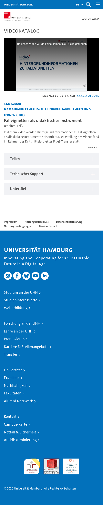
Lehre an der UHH (18, 331)
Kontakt (10, 416)
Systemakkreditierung (91, 461)
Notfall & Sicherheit (20, 432)
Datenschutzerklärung (69, 222)
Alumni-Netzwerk (18, 401)
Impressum (10, 222)
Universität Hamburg (19, 4)
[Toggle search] (88, 4)
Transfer (10, 354)
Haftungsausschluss (37, 222)
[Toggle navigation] (98, 4)
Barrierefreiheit (48, 226)
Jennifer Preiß (13, 126)
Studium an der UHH (21, 292)
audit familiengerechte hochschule (32, 465)
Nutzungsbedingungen (18, 226)
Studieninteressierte (20, 300)
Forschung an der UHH (22, 323)
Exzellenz (11, 377)
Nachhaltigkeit (16, 385)
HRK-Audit (70, 461)
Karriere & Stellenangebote (26, 346)
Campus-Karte (15, 424)
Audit (47, 461)
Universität (13, 370)
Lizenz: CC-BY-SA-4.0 (58, 95)
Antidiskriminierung (20, 439)
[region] (51, 159)
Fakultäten (12, 393)
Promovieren (14, 339)
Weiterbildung (15, 308)
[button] (77, 4)
